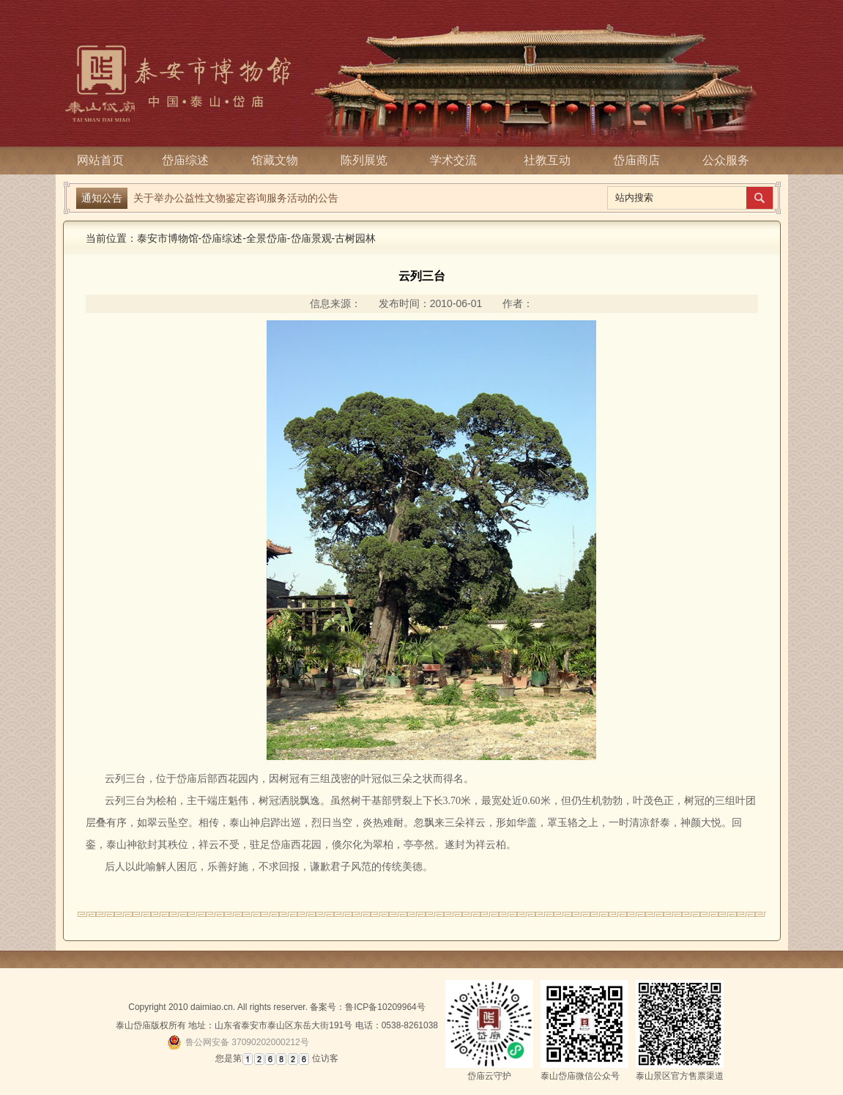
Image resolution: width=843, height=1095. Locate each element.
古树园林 (355, 238)
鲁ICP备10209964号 (385, 1007)
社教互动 (547, 160)
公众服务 (725, 160)
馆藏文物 (279, 160)
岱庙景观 (311, 238)
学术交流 (458, 160)
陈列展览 (368, 160)
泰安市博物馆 (167, 238)
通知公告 (101, 198)
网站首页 (100, 160)
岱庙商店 (636, 160)
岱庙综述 (190, 160)
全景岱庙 (266, 238)
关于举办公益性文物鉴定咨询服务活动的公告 (235, 198)
